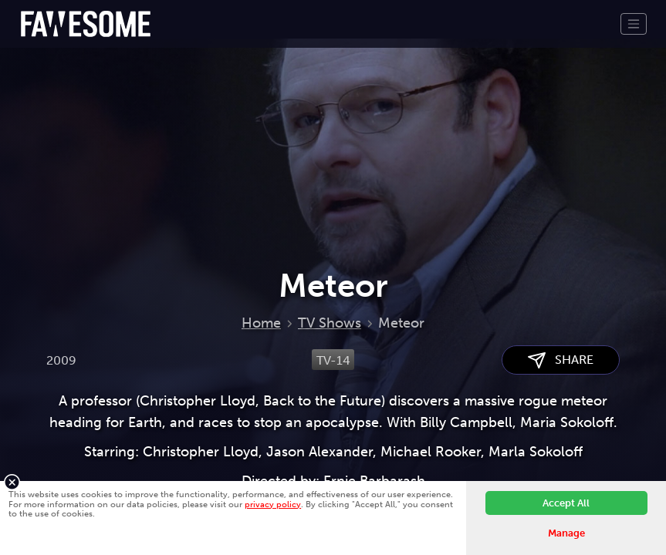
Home (261, 322)
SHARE (560, 360)
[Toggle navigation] (633, 24)
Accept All (566, 503)
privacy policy (273, 504)
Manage (566, 533)
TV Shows (329, 322)
